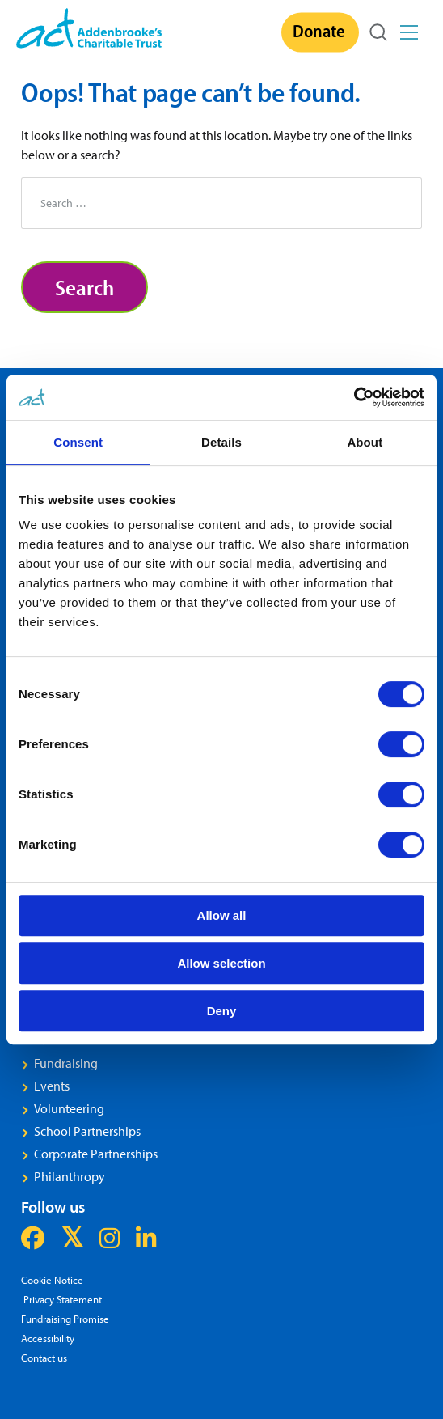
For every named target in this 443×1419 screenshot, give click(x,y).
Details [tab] (221, 442)
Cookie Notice (52, 1279)
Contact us (44, 1357)
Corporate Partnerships (96, 1154)
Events (52, 1086)
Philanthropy (69, 1176)
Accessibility (47, 1338)
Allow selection (221, 963)
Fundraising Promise (65, 1318)
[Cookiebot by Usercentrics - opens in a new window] (353, 397)
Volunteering (69, 1108)
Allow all (222, 915)
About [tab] (364, 442)
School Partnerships (87, 1131)
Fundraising (66, 1063)
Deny (222, 1011)
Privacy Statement (61, 1299)
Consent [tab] (78, 442)
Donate (319, 30)
